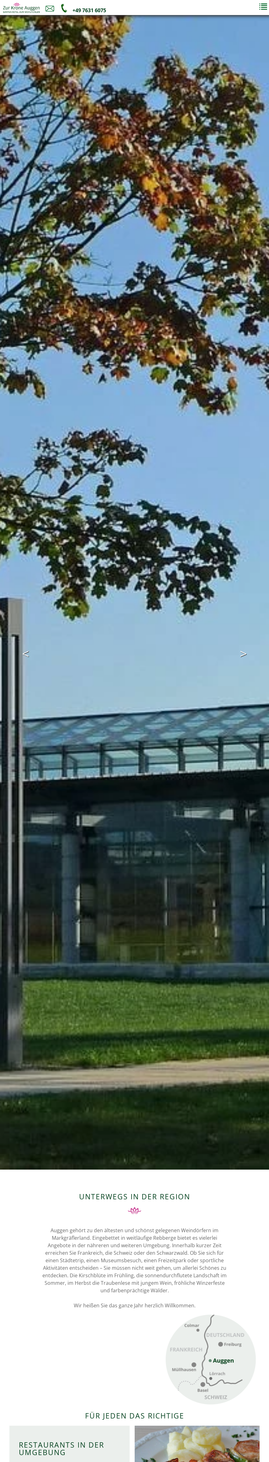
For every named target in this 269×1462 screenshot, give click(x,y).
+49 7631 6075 (88, 10)
